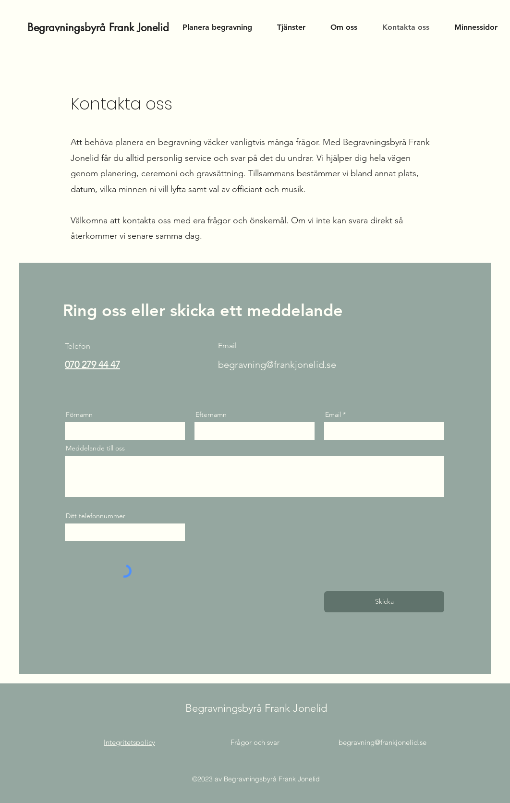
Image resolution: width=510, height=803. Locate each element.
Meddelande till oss (95, 448)
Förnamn (79, 414)
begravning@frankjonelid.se (277, 364)
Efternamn (211, 414)
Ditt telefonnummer (95, 515)
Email (333, 414)
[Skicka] (384, 601)
